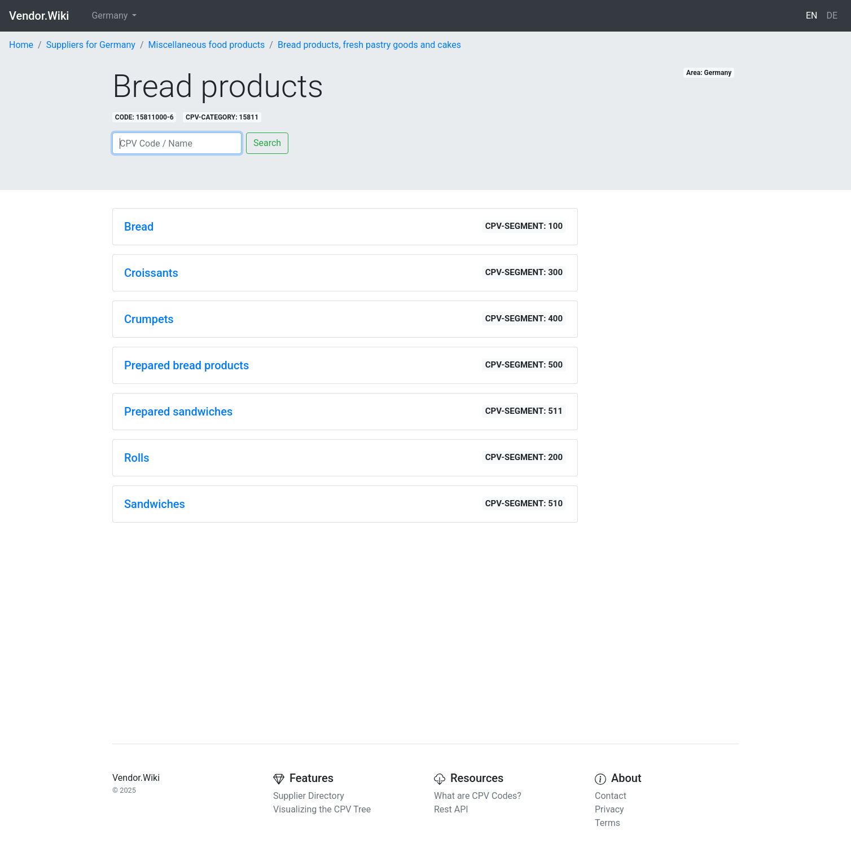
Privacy (609, 809)
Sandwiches (154, 504)
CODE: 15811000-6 (144, 117)
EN (812, 15)
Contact (610, 795)
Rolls (136, 458)
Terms (607, 823)
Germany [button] (110, 15)
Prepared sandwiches (178, 411)
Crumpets (149, 319)
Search (267, 143)
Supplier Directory (308, 795)
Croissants (151, 273)
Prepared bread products (186, 365)
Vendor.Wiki (39, 16)
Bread (138, 226)
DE (831, 15)
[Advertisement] (345, 611)
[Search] (177, 143)
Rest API (451, 809)
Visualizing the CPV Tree (322, 809)
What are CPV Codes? (477, 795)
